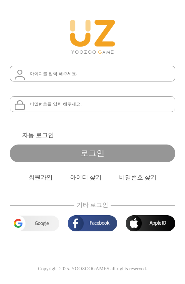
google (34, 223)
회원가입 (40, 177)
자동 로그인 (38, 135)
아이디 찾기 (86, 177)
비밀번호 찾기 (138, 177)
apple (150, 223)
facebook (92, 223)
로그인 (92, 153)
